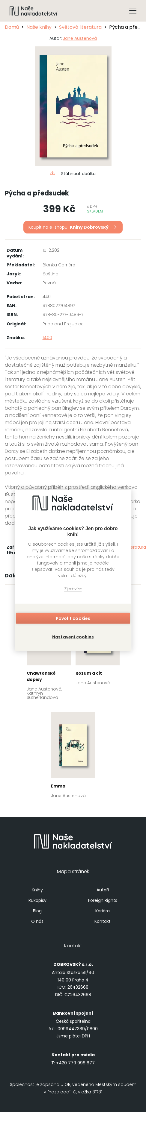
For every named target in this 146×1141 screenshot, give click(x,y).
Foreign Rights (102, 900)
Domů (12, 27)
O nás (37, 921)
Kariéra (102, 911)
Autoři (103, 890)
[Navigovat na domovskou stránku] (34, 11)
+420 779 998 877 (75, 1063)
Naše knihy (39, 27)
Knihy (37, 890)
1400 (47, 338)
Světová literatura (80, 27)
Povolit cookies (73, 618)
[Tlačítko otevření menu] (132, 10)
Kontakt (102, 921)
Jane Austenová (80, 38)
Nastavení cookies (73, 637)
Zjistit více (73, 589)
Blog (37, 911)
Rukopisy (37, 900)
